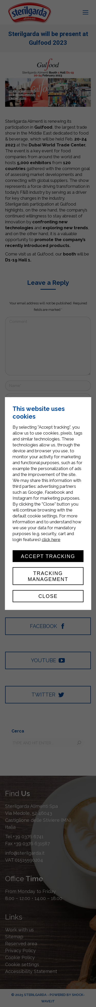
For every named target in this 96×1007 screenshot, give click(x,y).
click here (51, 539)
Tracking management (48, 576)
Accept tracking (48, 556)
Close (48, 596)
